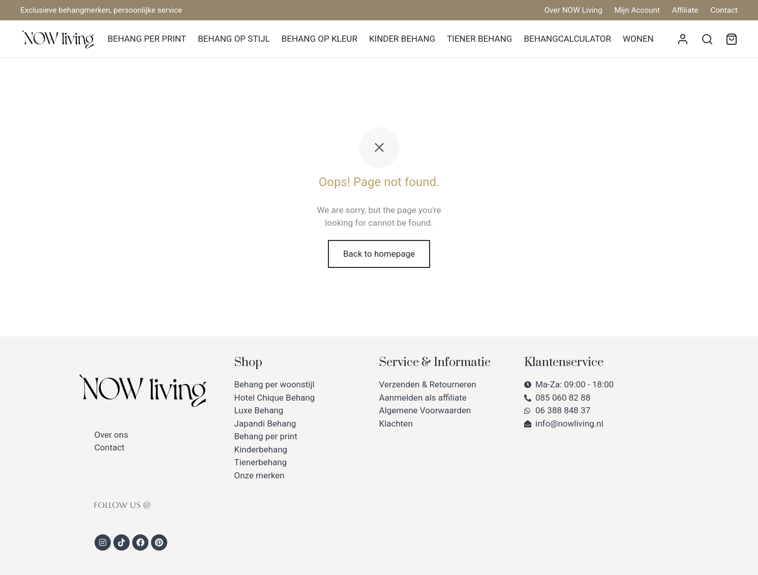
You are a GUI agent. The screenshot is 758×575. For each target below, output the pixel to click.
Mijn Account (637, 10)
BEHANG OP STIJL (234, 39)
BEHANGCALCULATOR (567, 39)
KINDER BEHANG (402, 39)
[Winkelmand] (731, 39)
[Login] (683, 39)
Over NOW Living (573, 10)
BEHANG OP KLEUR (319, 39)
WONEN (638, 39)
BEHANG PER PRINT (147, 39)
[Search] (707, 39)
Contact (724, 10)
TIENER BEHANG (479, 39)
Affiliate (685, 10)
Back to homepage (379, 254)
